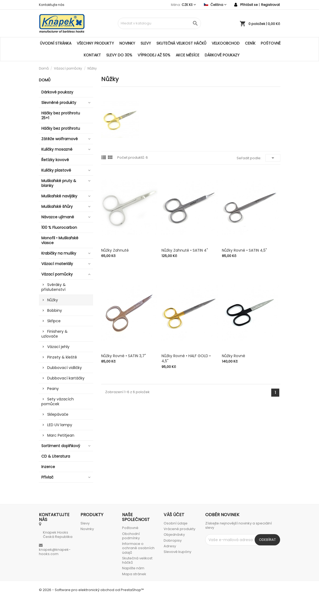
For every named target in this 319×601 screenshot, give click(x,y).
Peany (53, 388)
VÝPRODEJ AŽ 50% (154, 55)
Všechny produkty (95, 43)
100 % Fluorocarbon (59, 227)
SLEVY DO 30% (119, 55)
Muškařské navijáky (59, 196)
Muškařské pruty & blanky (58, 183)
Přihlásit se (249, 4)
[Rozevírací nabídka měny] (189, 4)
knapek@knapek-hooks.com (55, 551)
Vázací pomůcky (57, 274)
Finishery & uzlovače (54, 334)
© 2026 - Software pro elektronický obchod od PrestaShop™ (91, 589)
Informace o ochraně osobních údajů (138, 548)
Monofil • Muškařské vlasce (59, 240)
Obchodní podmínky (131, 536)
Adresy (170, 546)
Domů (44, 80)
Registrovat (270, 4)
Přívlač (47, 477)
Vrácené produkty (179, 528)
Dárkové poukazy (222, 55)
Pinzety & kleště (62, 357)
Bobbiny (54, 310)
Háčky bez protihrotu (60, 128)
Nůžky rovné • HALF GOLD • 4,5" (186, 358)
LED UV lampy (59, 425)
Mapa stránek (134, 574)
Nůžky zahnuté (115, 250)
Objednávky (174, 534)
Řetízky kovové (55, 159)
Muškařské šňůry (57, 206)
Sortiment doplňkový (60, 445)
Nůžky (52, 300)
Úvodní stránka (55, 43)
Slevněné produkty (58, 102)
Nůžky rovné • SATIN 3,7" (123, 356)
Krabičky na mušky (58, 253)
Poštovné (271, 43)
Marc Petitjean (60, 435)
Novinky (127, 43)
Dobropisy (173, 540)
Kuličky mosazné (56, 149)
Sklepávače (57, 414)
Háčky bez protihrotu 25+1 (60, 115)
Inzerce (48, 466)
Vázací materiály (57, 263)
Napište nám (133, 568)
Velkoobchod (226, 43)
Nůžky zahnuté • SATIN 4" (185, 250)
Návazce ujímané (57, 217)
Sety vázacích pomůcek (57, 401)
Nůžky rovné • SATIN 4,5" (244, 250)
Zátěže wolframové (59, 139)
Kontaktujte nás (51, 4)
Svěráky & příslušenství (53, 287)
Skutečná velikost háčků (181, 43)
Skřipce (54, 321)
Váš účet (174, 515)
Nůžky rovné (233, 356)
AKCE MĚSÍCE (187, 55)
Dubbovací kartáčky (66, 378)
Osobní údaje (176, 523)
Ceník (250, 43)
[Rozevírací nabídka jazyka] (215, 4)
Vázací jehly (58, 346)
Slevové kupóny (177, 551)
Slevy (146, 43)
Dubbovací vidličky (64, 367)
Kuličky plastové (56, 170)
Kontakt (92, 55)
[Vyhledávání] (159, 23)
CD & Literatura (55, 456)
